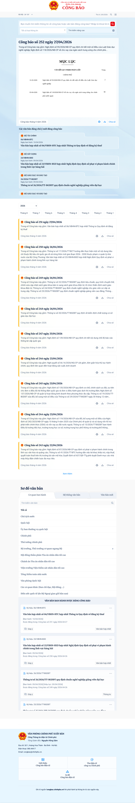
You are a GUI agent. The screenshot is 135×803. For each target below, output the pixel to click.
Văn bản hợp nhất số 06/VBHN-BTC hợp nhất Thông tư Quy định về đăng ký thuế (61, 145)
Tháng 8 (24, 213)
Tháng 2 (97, 213)
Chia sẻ (112, 122)
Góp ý (28, 629)
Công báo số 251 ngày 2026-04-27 (52, 622)
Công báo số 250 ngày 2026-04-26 (52, 656)
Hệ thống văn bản (71, 495)
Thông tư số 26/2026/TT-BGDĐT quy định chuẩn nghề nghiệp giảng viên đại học (61, 185)
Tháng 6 (48, 213)
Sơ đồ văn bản (32, 488)
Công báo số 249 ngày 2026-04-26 (52, 687)
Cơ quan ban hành (37, 495)
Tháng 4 (73, 213)
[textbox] (43, 31)
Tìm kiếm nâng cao (91, 30)
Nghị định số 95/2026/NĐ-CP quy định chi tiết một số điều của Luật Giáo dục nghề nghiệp (70, 82)
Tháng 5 (60, 213)
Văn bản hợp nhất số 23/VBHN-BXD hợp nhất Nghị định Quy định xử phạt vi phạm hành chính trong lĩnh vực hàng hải (68, 165)
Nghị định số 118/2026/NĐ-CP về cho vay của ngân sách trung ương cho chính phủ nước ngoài (70, 94)
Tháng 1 (110, 213)
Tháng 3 (85, 213)
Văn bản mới (107, 495)
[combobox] (43, 30)
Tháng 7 (36, 213)
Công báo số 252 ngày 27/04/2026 (45, 42)
